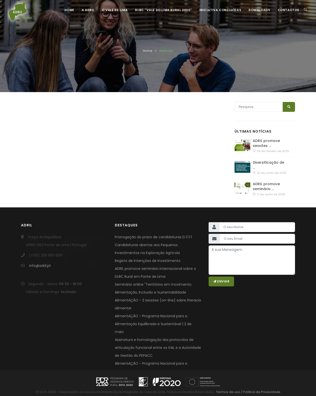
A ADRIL (88, 10)
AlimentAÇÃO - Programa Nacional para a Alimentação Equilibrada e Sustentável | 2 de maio (153, 324)
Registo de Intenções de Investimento (147, 260)
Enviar (221, 281)
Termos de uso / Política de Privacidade (247, 392)
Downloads (259, 10)
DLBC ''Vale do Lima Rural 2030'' (163, 10)
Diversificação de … (268, 165)
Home (69, 10)
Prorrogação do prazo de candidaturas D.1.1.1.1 (153, 237)
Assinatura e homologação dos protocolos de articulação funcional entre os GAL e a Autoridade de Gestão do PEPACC (158, 347)
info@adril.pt (40, 265)
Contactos (288, 10)
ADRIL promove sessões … (266, 143)
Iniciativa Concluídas (220, 10)
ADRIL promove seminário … (266, 186)
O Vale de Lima (115, 10)
